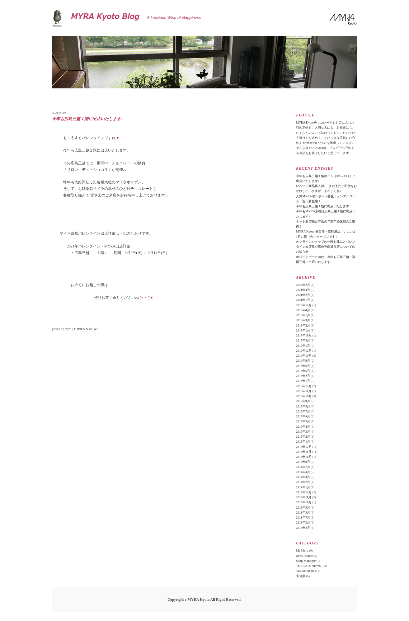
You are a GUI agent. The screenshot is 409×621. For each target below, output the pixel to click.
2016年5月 (303, 371)
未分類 (300, 576)
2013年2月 (303, 527)
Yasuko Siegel (305, 570)
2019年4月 (303, 310)
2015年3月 (303, 431)
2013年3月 (303, 522)
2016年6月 (303, 366)
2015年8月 (303, 406)
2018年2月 (303, 325)
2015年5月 (303, 421)
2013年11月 (303, 497)
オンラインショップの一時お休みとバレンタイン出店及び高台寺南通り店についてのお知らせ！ (325, 247)
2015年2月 (303, 436)
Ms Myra (302, 550)
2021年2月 (303, 295)
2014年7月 (303, 467)
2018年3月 (303, 320)
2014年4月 (303, 472)
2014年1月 (303, 487)
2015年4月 (303, 426)
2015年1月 (303, 441)
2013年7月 (303, 517)
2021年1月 (303, 300)
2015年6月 (303, 416)
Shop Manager (306, 560)
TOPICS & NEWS (85, 329)
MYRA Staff (304, 555)
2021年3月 (303, 290)
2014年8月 (303, 461)
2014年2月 (303, 482)
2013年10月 (304, 502)
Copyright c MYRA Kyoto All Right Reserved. (204, 599)
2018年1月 (303, 330)
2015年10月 (304, 396)
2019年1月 (303, 315)
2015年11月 (303, 391)
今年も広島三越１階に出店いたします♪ (323, 206)
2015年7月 (303, 411)
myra (68, 329)
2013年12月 (304, 492)
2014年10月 (304, 457)
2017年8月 (303, 340)
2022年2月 (303, 285)
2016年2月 (303, 376)
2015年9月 (303, 401)
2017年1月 (303, 345)
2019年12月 (304, 305)
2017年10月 (304, 335)
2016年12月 (304, 350)
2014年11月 (303, 452)
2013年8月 (303, 512)
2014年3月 (303, 477)
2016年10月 (304, 355)
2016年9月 (303, 360)
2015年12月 (304, 386)
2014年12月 (304, 447)
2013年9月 (303, 507)
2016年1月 (303, 381)
